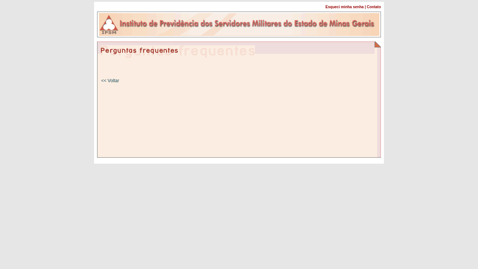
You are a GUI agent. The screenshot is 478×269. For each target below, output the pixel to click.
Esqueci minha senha (345, 7)
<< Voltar (110, 80)
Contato (374, 7)
